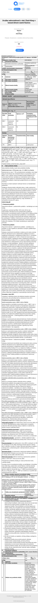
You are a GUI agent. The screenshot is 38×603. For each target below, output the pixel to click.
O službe (10, 9)
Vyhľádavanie (28, 9)
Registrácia (17, 9)
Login (23, 9)
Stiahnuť (20, 50)
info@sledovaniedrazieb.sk (18, 597)
